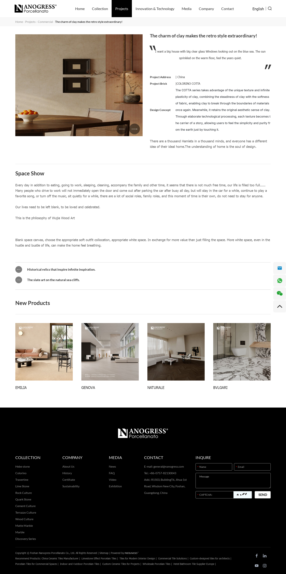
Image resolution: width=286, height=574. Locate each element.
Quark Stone (23, 499)
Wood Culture (24, 519)
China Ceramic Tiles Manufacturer (60, 558)
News (112, 466)
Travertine (21, 479)
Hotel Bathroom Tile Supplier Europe (193, 564)
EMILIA (21, 387)
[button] (121, 128)
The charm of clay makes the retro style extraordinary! (88, 21)
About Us (68, 466)
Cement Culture (25, 506)
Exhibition (115, 486)
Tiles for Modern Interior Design (137, 558)
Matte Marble (24, 525)
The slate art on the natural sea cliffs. (53, 280)
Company (206, 8)
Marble (19, 532)
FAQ (112, 473)
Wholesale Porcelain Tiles (156, 564)
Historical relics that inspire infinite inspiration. (61, 270)
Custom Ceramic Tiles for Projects (121, 564)
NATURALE (155, 387)
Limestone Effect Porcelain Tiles (99, 558)
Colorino (20, 473)
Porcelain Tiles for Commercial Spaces (36, 564)
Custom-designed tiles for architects (210, 558)
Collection (100, 8)
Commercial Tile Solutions (172, 558)
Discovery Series (25, 538)
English (258, 8)
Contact (227, 8)
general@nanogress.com (168, 466)
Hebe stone (22, 466)
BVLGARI (220, 387)
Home (80, 8)
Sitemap (104, 553)
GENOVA (88, 387)
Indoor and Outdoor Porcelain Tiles (79, 564)
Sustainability (71, 486)
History (67, 473)
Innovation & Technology (155, 8)
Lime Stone (22, 486)
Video (112, 479)
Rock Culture (23, 492)
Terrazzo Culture (25, 512)
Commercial (45, 21)
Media (187, 8)
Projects (121, 8)
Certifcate (68, 479)
